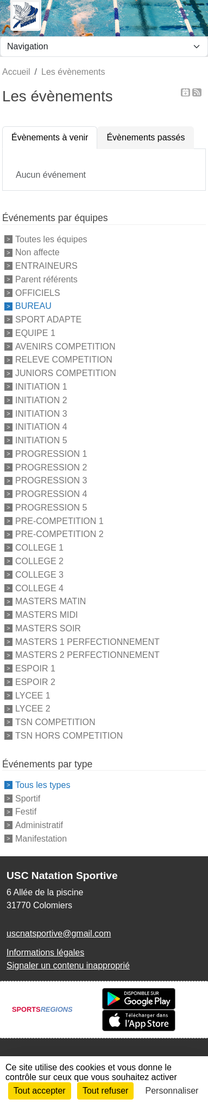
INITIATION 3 (41, 413)
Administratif (39, 825)
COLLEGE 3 (39, 574)
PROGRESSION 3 (51, 480)
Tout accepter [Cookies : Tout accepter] (40, 1090)
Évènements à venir (49, 137)
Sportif (27, 798)
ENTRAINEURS (46, 265)
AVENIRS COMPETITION (65, 346)
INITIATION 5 (41, 440)
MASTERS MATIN (50, 601)
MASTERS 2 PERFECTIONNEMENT (87, 655)
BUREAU (33, 306)
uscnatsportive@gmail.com (59, 933)
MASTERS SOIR (48, 628)
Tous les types (42, 785)
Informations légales (45, 952)
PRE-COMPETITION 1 (59, 520)
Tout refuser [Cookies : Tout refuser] (105, 1090)
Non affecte (37, 252)
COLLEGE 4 (39, 587)
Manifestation (41, 838)
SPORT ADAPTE (48, 319)
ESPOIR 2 (35, 682)
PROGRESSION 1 (51, 453)
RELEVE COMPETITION (63, 359)
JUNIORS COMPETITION (65, 373)
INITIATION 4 (41, 426)
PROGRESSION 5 (51, 507)
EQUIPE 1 (35, 333)
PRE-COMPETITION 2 (59, 534)
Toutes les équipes (51, 238)
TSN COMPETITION (55, 722)
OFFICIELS (37, 292)
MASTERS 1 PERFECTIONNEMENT (87, 641)
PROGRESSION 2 (51, 466)
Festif (25, 811)
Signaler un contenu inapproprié (68, 965)
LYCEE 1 (33, 695)
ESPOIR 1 (35, 668)
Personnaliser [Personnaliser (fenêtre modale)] (172, 1090)
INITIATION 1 (41, 386)
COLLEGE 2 (39, 561)
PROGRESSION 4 (51, 494)
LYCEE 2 (33, 708)
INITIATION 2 (41, 400)
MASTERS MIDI (46, 614)
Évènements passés (145, 137)
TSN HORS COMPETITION (69, 735)
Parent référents (46, 279)
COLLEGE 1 (39, 547)
